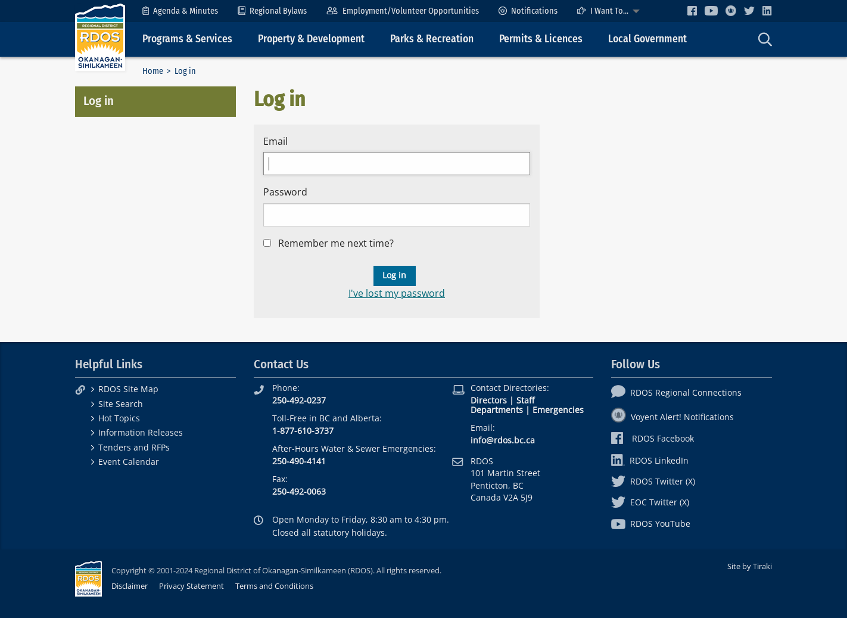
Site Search (120, 403)
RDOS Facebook (652, 438)
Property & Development (311, 39)
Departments (497, 409)
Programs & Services (187, 39)
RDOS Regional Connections (676, 392)
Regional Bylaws (272, 11)
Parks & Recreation (432, 39)
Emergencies (558, 409)
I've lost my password (396, 293)
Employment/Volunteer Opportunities (402, 11)
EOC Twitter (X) (650, 502)
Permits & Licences (541, 39)
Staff (525, 400)
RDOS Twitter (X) (653, 481)
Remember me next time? (336, 243)
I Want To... (602, 11)
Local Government (647, 39)
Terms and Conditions (274, 585)
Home (152, 71)
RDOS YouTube (650, 523)
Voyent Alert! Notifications (672, 417)
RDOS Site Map (128, 389)
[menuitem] (180, 11)
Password (285, 191)
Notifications (528, 11)
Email (275, 141)
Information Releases (140, 432)
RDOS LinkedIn (650, 460)
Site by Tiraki (749, 566)
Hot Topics (119, 418)
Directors (489, 400)
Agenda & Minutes (180, 11)
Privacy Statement (191, 585)
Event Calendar (128, 461)
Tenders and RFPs (134, 447)
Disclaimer (129, 585)
